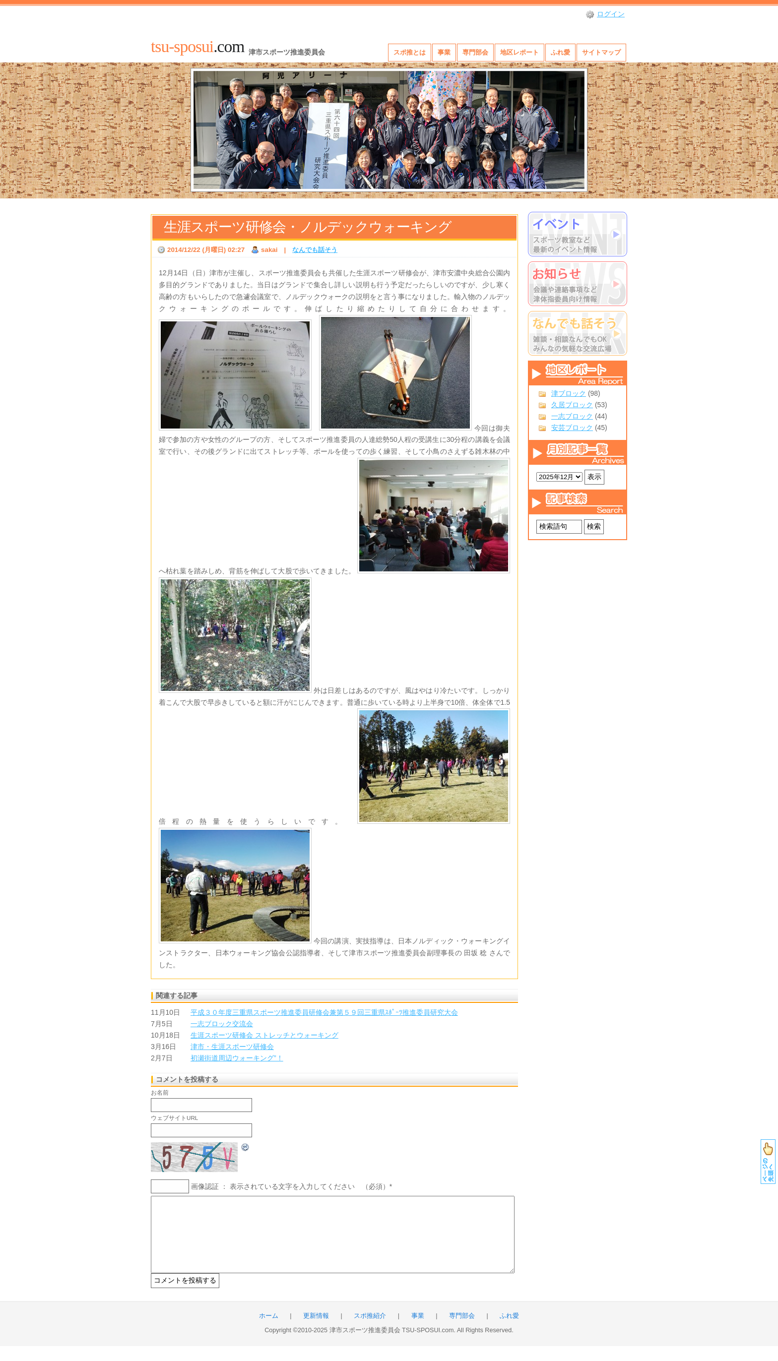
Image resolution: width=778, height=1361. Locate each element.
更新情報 (316, 1330)
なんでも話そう (314, 249)
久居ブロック (572, 405)
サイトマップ (601, 52)
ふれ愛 (560, 52)
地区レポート (519, 52)
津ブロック (568, 393)
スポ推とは (409, 52)
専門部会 (475, 52)
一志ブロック (572, 416)
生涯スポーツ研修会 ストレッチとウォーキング (264, 1035)
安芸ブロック (572, 428)
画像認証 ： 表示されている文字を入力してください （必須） (290, 1186)
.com (197, 46)
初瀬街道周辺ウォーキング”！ (237, 1058)
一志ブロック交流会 (222, 1024)
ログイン (611, 14)
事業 (444, 52)
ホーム (268, 1330)
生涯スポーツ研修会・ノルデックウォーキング (308, 227)
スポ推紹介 (370, 1330)
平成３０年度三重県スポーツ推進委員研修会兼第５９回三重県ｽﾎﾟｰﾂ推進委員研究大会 (324, 1012)
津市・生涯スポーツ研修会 (232, 1047)
